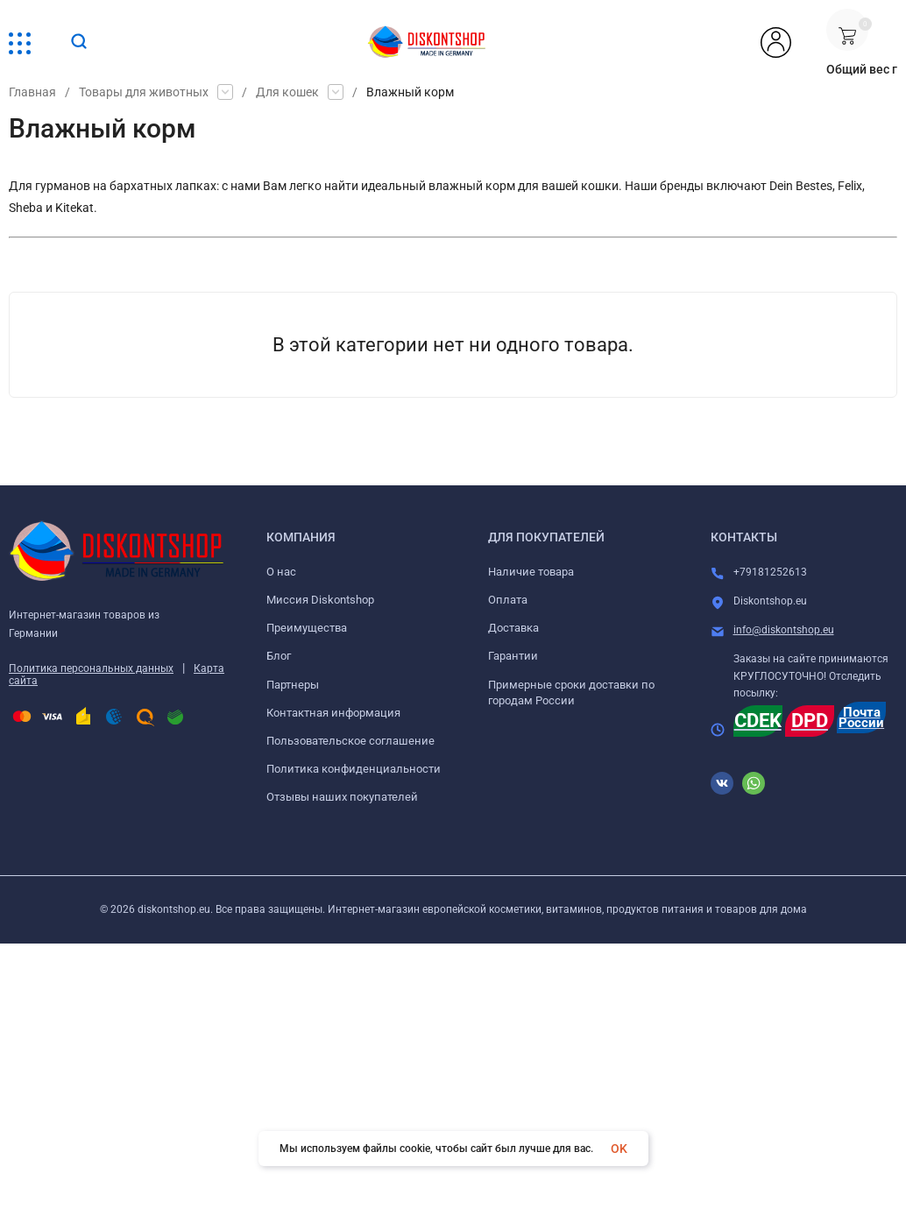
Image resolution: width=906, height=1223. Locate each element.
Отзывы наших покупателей (342, 796)
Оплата (507, 599)
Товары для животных (144, 92)
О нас (281, 571)
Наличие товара (531, 571)
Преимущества (306, 627)
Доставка (513, 627)
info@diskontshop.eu (783, 630)
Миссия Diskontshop (320, 599)
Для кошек (287, 92)
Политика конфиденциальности (353, 768)
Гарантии (513, 655)
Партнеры (292, 684)
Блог (278, 655)
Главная (32, 92)
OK (619, 1149)
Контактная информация (333, 712)
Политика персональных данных (91, 668)
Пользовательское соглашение (350, 740)
